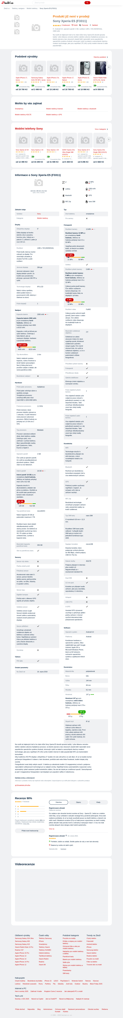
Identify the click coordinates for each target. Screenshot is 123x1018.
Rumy (41, 984)
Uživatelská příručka (22, 785)
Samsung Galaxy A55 (22, 941)
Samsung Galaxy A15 (22, 944)
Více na (51, 829)
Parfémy (48, 984)
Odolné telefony (44, 953)
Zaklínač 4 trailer (36, 991)
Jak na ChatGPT (51, 999)
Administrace (47, 1009)
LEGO (56, 981)
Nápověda (31, 1009)
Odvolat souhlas (93, 1009)
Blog (39, 1009)
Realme (41, 962)
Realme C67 (19, 950)
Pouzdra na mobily (69, 938)
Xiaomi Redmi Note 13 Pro (24, 947)
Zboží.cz (7, 8)
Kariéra (65, 1011)
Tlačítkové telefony (45, 956)
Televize (88, 981)
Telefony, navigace (18, 8)
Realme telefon (92, 956)
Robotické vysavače (29, 984)
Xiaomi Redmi (43, 959)
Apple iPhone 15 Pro (22, 953)
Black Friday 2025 (96, 984)
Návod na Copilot (37, 999)
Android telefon (92, 944)
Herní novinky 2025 (21, 991)
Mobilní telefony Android (54, 109)
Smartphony (19, 109)
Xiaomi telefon (91, 953)
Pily (54, 984)
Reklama (105, 1009)
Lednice (17, 984)
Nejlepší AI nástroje (82, 999)
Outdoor (77, 984)
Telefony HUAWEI (45, 950)
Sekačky (61, 984)
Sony (39, 214)
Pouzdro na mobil (93, 959)
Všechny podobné (101, 57)
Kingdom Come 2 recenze (53, 991)
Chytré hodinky (20, 981)
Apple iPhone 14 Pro (22, 962)
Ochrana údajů (60, 1009)
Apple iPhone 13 (20, 956)
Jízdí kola (69, 984)
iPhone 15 (48, 981)
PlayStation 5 (64, 981)
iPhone (41, 941)
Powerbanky (67, 970)
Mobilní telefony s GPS (54, 114)
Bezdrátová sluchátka (35, 981)
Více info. (26, 823)
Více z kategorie (101, 129)
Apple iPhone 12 (20, 964)
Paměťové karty (68, 956)
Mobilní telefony (32, 8)
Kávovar (96, 981)
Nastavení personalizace (76, 1009)
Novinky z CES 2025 (22, 999)
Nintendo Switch (77, 981)
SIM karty (66, 973)
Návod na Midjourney (66, 999)
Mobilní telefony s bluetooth (87, 109)
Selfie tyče (66, 962)
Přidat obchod (20, 1009)
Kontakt (57, 1011)
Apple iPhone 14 (20, 959)
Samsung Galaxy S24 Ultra (24, 938)
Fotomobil (90, 941)
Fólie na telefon (92, 962)
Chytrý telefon (91, 938)
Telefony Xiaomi (44, 947)
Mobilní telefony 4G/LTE (23, 114)
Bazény (85, 984)
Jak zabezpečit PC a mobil (73, 991)
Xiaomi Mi (42, 964)
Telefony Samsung (45, 938)
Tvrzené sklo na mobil (94, 964)
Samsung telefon (92, 950)
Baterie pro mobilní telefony (72, 959)
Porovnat (83, 25)
